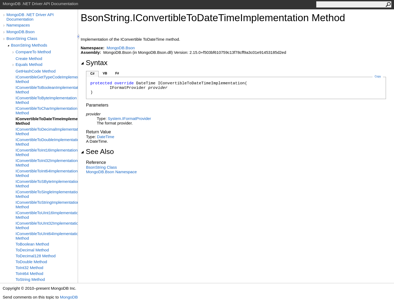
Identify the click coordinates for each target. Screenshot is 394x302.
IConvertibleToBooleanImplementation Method (47, 89)
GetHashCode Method (35, 71)
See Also (97, 152)
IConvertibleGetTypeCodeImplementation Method (47, 79)
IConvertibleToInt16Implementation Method (47, 152)
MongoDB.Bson (20, 31)
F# (117, 73)
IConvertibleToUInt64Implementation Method (47, 235)
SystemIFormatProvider (129, 118)
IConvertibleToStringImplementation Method (47, 204)
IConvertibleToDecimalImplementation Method (47, 131)
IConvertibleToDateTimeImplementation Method (47, 121)
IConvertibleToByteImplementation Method (46, 100)
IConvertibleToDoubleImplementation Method (47, 141)
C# (92, 74)
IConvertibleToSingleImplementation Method (47, 194)
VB (105, 73)
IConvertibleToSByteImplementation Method (47, 183)
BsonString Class (21, 38)
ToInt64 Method (29, 273)
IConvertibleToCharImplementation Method (46, 110)
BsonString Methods (29, 45)
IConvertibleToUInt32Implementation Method (47, 225)
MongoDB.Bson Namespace (111, 171)
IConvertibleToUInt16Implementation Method (47, 215)
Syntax (94, 63)
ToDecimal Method (32, 250)
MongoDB (69, 297)
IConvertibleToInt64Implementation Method (47, 173)
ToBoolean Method (32, 244)
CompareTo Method (33, 52)
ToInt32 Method (29, 267)
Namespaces (18, 25)
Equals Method (29, 64)
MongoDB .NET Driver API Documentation (30, 16)
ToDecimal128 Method (35, 256)
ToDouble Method (31, 261)
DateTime (105, 136)
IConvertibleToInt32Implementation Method (47, 162)
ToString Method (30, 279)
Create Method (29, 58)
